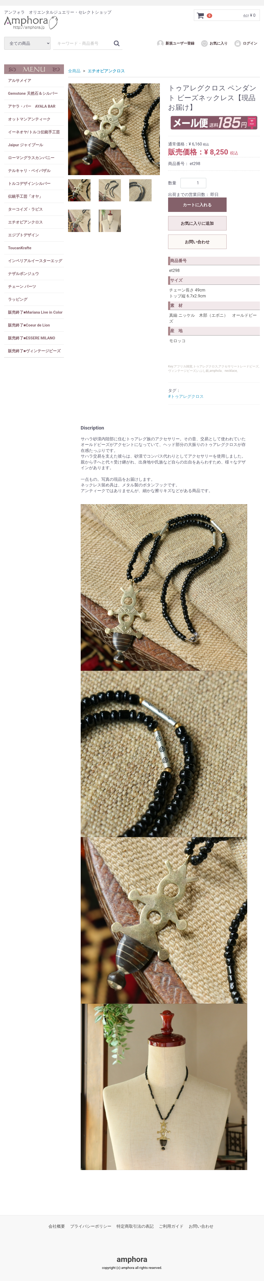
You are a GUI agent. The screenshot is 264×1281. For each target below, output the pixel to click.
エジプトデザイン (23, 235)
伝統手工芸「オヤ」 (25, 196)
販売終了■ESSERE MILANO (31, 338)
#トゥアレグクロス (186, 396)
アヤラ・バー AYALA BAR (31, 106)
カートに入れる (197, 204)
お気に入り (214, 43)
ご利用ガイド (171, 1226)
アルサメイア (19, 80)
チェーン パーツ (22, 286)
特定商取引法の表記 (135, 1226)
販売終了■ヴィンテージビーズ (34, 351)
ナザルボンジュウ (23, 273)
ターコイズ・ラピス (25, 209)
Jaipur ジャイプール (25, 145)
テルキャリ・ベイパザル (29, 170)
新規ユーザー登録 (175, 43)
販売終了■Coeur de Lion (29, 325)
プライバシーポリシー (90, 1226)
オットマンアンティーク (29, 119)
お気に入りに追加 (197, 223)
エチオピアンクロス (25, 222)
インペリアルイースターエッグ (35, 261)
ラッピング (17, 299)
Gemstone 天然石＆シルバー (33, 93)
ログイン (245, 43)
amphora (132, 1259)
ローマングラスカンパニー (31, 158)
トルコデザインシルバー (29, 183)
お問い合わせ (197, 241)
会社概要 (56, 1226)
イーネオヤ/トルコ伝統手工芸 (34, 132)
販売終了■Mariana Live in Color (35, 312)
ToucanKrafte (19, 248)
